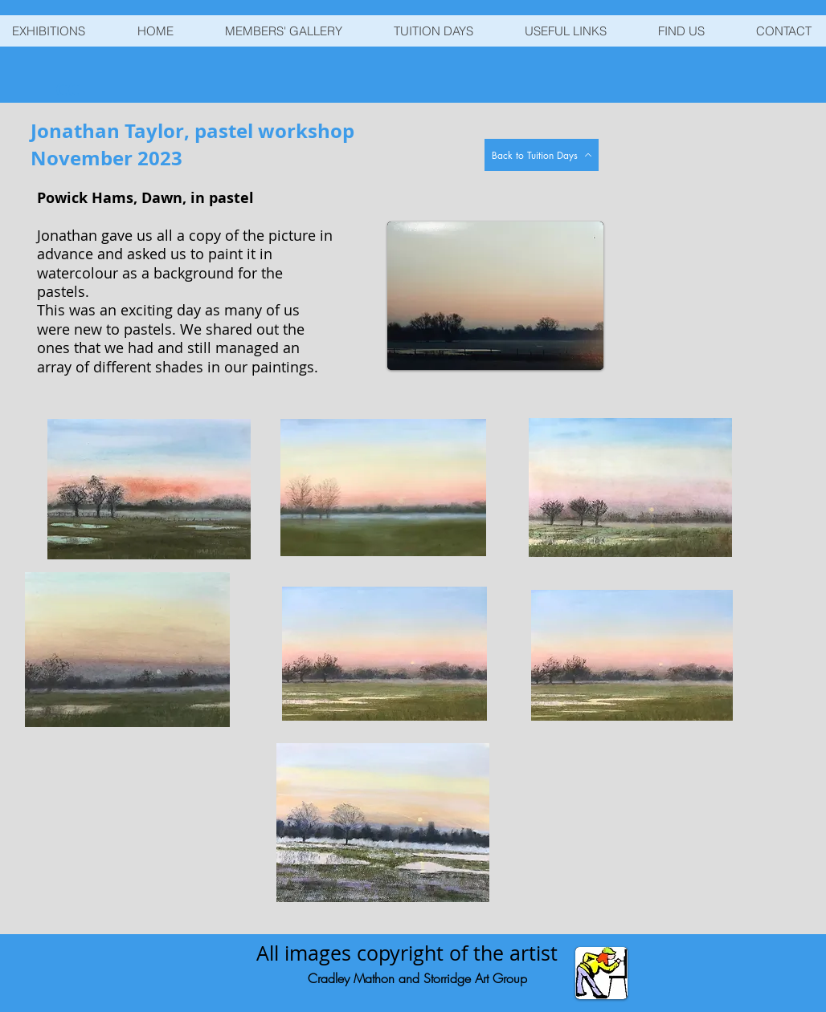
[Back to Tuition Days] (542, 155)
